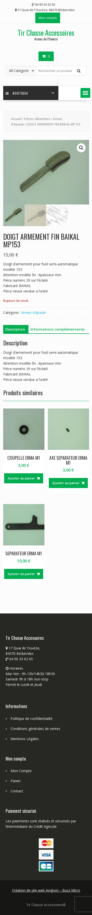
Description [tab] (15, 329)
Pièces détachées (37, 119)
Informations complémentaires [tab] (57, 329)
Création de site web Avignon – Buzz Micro (46, 890)
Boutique (17, 93)
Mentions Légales (25, 738)
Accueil (16, 119)
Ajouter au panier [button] (21, 478)
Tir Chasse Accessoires (46, 33)
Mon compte (48, 18)
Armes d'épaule (33, 312)
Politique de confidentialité (32, 718)
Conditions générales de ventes (35, 728)
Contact (17, 791)
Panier (16, 781)
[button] (85, 93)
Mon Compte (21, 770)
